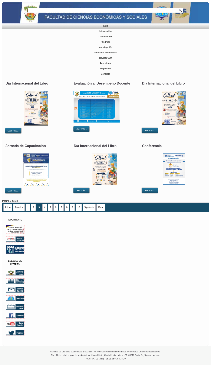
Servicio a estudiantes (105, 52)
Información (105, 31)
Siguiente (89, 207)
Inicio (105, 26)
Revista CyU (105, 58)
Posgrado (105, 42)
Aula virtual (105, 63)
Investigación (105, 47)
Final (100, 207)
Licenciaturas (105, 36)
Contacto (105, 74)
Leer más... (13, 130)
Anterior (19, 207)
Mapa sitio (105, 68)
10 (78, 207)
